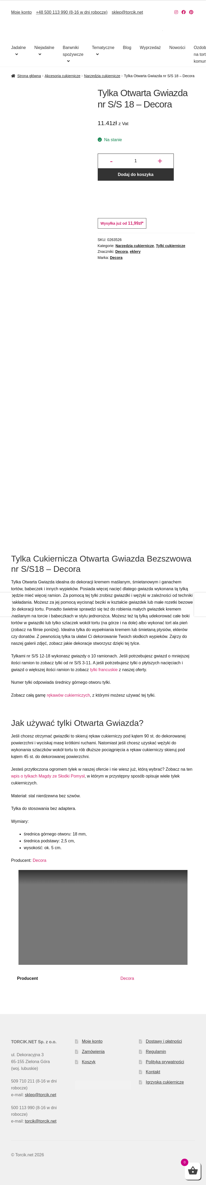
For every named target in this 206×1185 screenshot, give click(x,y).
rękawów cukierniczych (68, 695)
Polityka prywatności (165, 1062)
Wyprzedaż (150, 47)
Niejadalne (44, 47)
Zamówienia (93, 1051)
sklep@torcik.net (127, 12)
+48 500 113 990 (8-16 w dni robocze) (71, 12)
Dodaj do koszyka (135, 174)
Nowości (177, 47)
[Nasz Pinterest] (191, 12)
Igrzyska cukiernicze (165, 1082)
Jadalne (18, 47)
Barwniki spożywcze (73, 51)
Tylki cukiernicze (170, 246)
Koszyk (89, 1062)
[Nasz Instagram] (176, 12)
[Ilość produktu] (135, 161)
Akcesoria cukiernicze (62, 76)
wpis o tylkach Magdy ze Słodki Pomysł (48, 776)
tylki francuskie (104, 669)
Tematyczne (103, 47)
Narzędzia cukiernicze (102, 76)
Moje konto (21, 12)
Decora (121, 251)
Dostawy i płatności (164, 1041)
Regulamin (156, 1051)
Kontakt (153, 1072)
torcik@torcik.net (40, 1121)
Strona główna (29, 76)
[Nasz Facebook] (183, 12)
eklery (135, 251)
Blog (127, 47)
